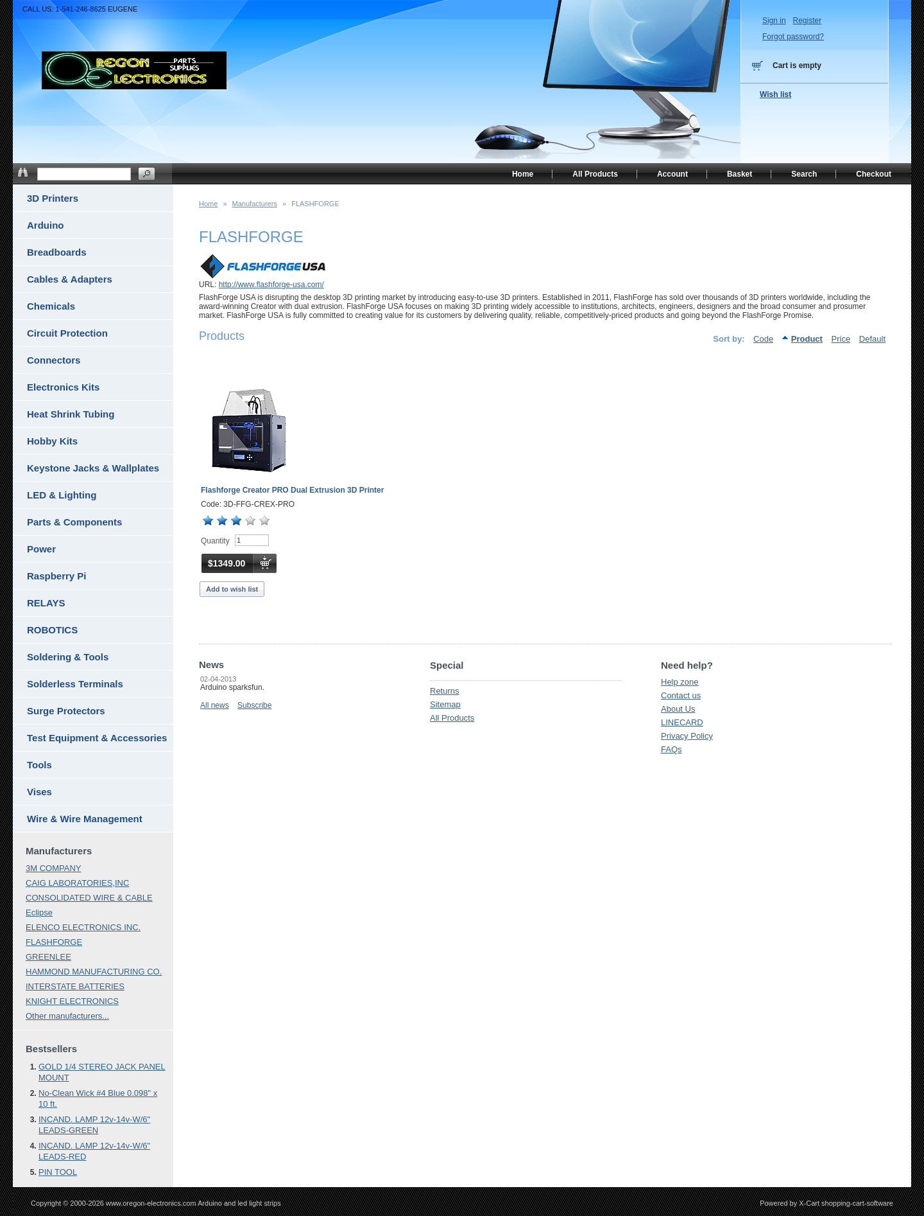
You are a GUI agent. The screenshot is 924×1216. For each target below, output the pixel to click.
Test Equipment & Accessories (97, 737)
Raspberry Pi (57, 575)
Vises (39, 791)
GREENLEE (48, 957)
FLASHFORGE (54, 942)
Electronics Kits (63, 387)
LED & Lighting (61, 494)
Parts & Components (74, 521)
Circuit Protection (67, 333)
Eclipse (39, 912)
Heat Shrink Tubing (70, 414)
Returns (444, 691)
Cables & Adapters (69, 279)
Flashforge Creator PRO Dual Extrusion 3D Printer (292, 490)
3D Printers (52, 198)
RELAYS (46, 602)
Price (841, 339)
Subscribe (254, 705)
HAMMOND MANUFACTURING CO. (94, 971)
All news (214, 705)
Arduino (45, 225)
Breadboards (57, 252)
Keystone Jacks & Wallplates (93, 468)
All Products (452, 718)
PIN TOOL (57, 1172)
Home (208, 203)
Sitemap (445, 704)
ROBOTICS (52, 629)
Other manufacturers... (67, 1016)
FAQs (671, 749)
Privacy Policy (687, 736)
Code (763, 339)
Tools (39, 764)
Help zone (680, 682)
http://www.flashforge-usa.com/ (271, 284)
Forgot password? (793, 36)
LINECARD (682, 722)
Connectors (53, 360)
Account (672, 174)
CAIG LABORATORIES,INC (77, 883)
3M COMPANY (53, 868)
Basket (739, 174)
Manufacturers (254, 203)
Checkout (873, 174)
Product (807, 339)
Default (872, 339)
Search (804, 174)
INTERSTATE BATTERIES (75, 986)
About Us (678, 709)
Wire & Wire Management (84, 818)
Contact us (681, 695)
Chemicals (51, 306)
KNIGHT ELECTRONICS (72, 1001)
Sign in (774, 20)
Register (806, 20)
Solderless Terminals (75, 683)
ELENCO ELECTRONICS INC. (83, 927)
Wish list (775, 94)
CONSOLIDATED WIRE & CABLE (89, 898)
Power (41, 548)
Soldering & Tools (67, 656)
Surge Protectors (66, 710)
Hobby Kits (52, 441)
